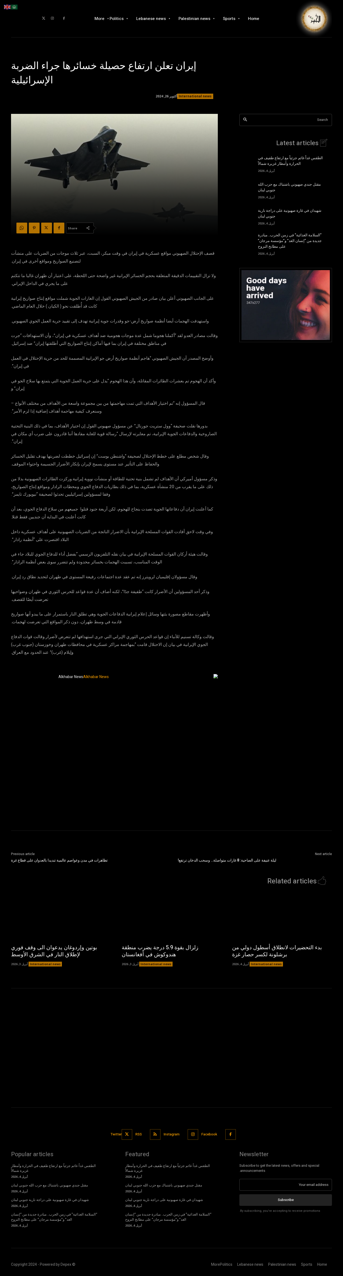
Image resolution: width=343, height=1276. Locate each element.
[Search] (245, 120)
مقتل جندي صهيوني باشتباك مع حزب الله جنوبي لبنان (49, 1185)
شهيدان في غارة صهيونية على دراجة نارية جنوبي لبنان (50, 1199)
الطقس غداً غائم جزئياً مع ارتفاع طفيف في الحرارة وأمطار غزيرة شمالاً (290, 160)
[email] (285, 1185)
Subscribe (286, 1199)
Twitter (116, 1134)
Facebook (209, 1134)
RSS (138, 1134)
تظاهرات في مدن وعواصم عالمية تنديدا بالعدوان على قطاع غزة (59, 860)
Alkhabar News (70, 677)
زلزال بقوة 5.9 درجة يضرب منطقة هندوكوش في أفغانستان (160, 951)
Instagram (172, 1134)
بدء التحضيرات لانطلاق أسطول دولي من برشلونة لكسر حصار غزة (277, 951)
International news (195, 96)
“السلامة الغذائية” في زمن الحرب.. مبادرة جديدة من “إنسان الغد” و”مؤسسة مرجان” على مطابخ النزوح (290, 240)
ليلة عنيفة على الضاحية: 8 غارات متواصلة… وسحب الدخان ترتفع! (227, 860)
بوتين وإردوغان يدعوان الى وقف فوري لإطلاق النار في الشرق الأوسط (54, 951)
